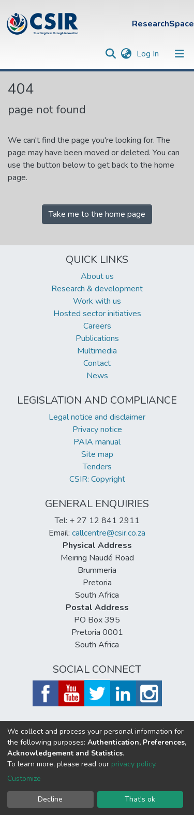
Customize (24, 778)
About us (97, 276)
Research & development (97, 288)
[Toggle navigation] (179, 53)
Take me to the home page (97, 214)
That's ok (140, 799)
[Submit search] (110, 54)
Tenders (97, 466)
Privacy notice (97, 429)
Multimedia (97, 351)
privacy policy (133, 764)
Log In (149, 54)
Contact (97, 363)
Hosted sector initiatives (97, 313)
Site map (97, 454)
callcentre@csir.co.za (108, 533)
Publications (97, 338)
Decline (50, 799)
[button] (126, 54)
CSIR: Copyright (97, 479)
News (97, 375)
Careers (97, 326)
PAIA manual (97, 442)
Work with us (97, 301)
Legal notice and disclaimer (97, 417)
